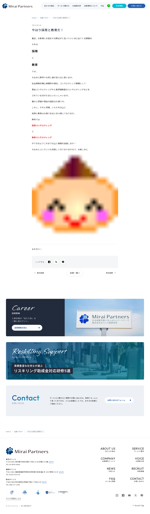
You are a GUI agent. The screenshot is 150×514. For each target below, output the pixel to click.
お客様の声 (76, 6)
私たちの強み (49, 6)
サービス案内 (63, 6)
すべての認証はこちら (13, 498)
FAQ (102, 6)
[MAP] (51, 462)
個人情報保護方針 (26, 506)
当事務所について (91, 6)
